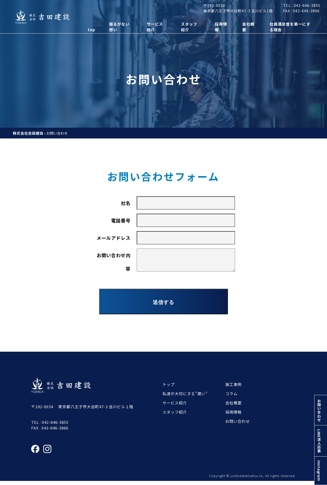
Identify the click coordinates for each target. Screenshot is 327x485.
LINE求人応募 (320, 437)
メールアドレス (114, 237)
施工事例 (233, 388)
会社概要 (233, 406)
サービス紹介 (174, 406)
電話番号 (121, 220)
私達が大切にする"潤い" (184, 397)
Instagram (320, 469)
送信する (163, 306)
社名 (126, 203)
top (88, 33)
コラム (231, 397)
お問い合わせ (320, 403)
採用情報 (233, 415)
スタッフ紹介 (174, 415)
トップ (168, 388)
